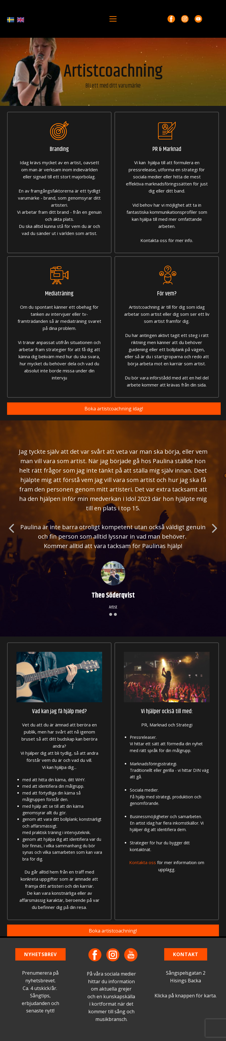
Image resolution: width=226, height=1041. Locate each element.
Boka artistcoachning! (112, 930)
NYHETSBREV (40, 954)
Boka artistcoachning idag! (113, 408)
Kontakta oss (142, 862)
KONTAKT (185, 954)
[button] (11, 528)
